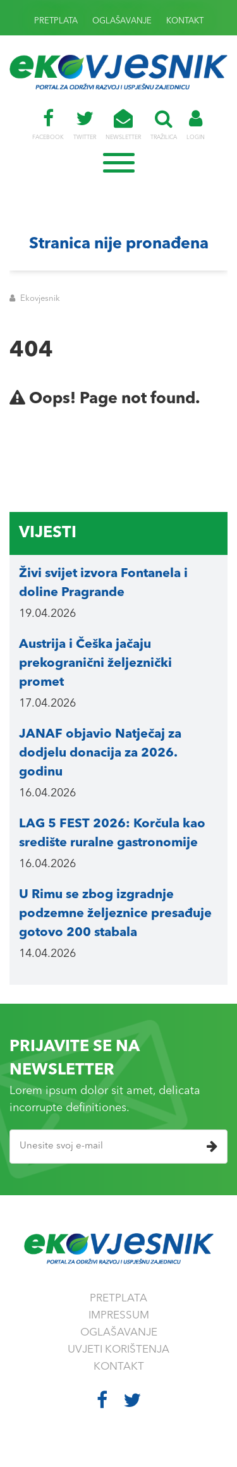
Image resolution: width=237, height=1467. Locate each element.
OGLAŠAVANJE (122, 21)
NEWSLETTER (123, 124)
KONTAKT (185, 21)
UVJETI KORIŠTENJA (118, 1349)
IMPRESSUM (118, 1315)
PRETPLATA (56, 21)
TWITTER (84, 124)
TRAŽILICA (163, 124)
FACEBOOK (48, 124)
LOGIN (195, 124)
